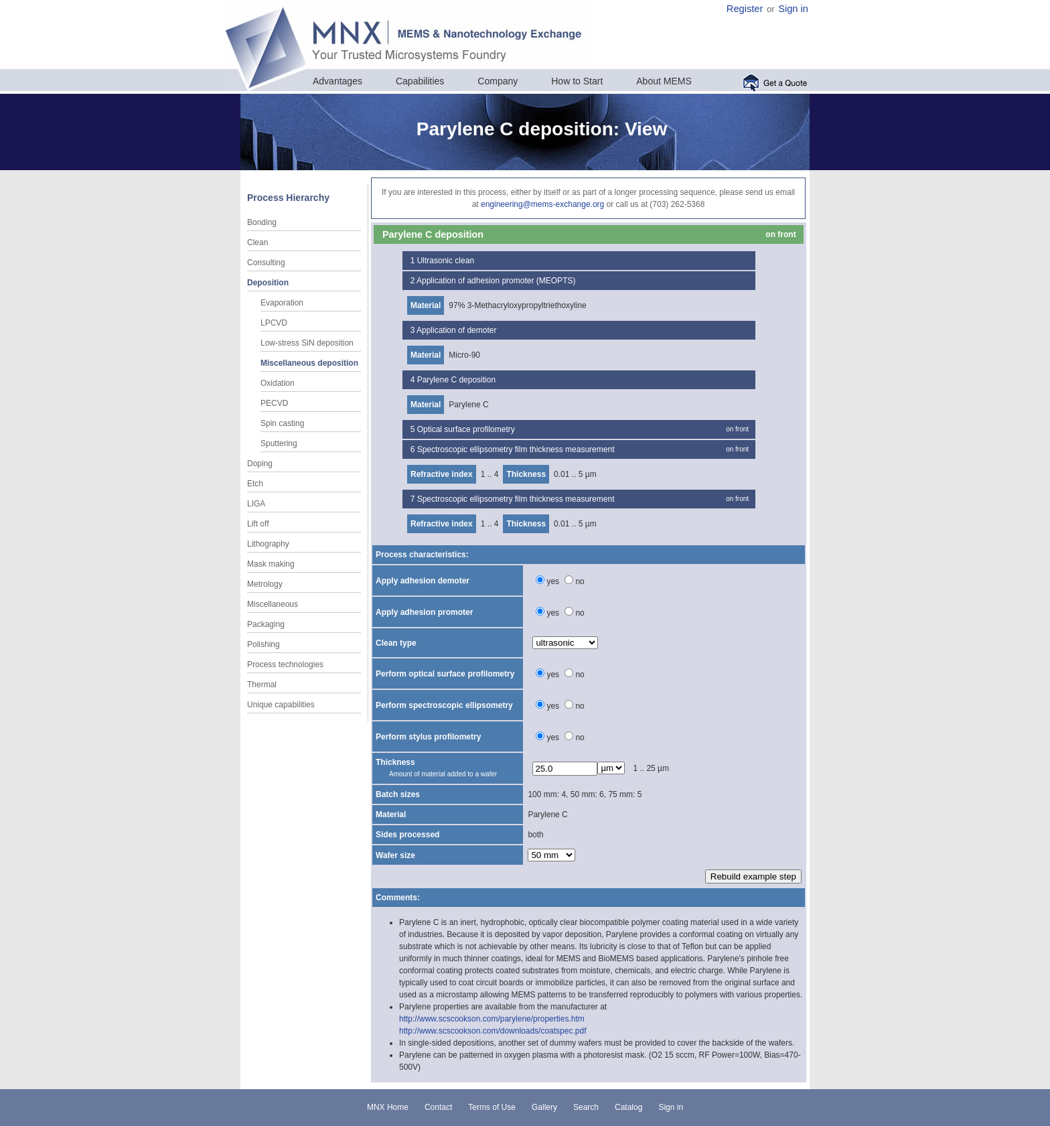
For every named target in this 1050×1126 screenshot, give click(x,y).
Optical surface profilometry (466, 429)
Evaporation (281, 302)
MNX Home (387, 1107)
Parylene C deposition (456, 379)
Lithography (268, 544)
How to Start (577, 81)
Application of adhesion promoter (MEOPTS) (496, 280)
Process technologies (285, 664)
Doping (260, 463)
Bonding (262, 222)
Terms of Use (492, 1107)
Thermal (262, 684)
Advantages (337, 81)
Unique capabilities (281, 704)
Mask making (271, 564)
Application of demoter (456, 330)
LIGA (256, 503)
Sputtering (278, 443)
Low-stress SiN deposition (307, 343)
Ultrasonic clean (445, 260)
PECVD (274, 403)
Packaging (266, 624)
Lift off (258, 524)
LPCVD (273, 323)
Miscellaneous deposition (309, 363)
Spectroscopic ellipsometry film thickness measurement (516, 449)
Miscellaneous (272, 604)
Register (745, 8)
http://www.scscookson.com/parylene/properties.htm (492, 1019)
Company (497, 81)
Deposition (268, 282)
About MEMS (663, 81)
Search (586, 1107)
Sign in (793, 8)
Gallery (544, 1107)
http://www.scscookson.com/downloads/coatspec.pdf (492, 1031)
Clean (257, 242)
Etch (255, 483)
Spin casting (282, 423)
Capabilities (420, 81)
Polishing (263, 644)
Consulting (266, 262)
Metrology (265, 584)
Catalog (628, 1107)
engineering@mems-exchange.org (542, 204)
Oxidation (277, 383)
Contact (438, 1107)
